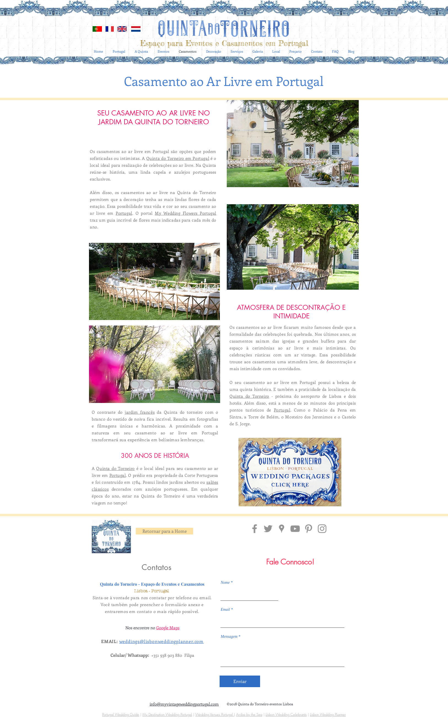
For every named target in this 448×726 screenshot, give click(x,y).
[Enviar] (240, 681)
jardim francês (140, 412)
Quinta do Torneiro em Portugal (177, 158)
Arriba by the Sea (249, 714)
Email (225, 610)
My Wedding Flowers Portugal (185, 213)
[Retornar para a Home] (164, 531)
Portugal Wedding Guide (120, 714)
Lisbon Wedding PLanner (328, 714)
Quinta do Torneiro (115, 468)
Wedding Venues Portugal (214, 714)
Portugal (124, 213)
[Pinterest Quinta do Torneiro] (308, 528)
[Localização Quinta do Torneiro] (281, 528)
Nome (225, 583)
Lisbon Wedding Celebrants (286, 714)
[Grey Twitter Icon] (268, 528)
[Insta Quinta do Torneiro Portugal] (322, 528)
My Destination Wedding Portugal (167, 714)
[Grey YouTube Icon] (295, 528)
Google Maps (167, 627)
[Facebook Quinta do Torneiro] (254, 528)
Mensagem (229, 637)
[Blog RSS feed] (352, 19)
